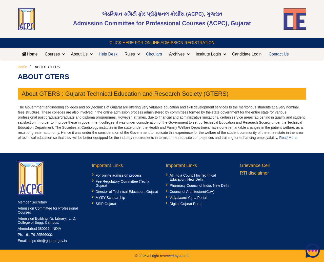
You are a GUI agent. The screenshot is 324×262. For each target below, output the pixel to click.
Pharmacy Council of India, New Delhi (199, 185)
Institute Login (208, 54)
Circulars (154, 54)
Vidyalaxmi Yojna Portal (188, 197)
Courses (52, 54)
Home (29, 54)
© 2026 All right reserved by (157, 256)
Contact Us (279, 54)
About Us (79, 54)
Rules (130, 54)
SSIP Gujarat (106, 203)
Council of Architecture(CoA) (192, 191)
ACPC (184, 256)
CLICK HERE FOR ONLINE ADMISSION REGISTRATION (162, 43)
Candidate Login (247, 54)
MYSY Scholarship (110, 197)
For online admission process (119, 175)
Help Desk (108, 54)
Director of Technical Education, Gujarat (127, 191)
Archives (177, 54)
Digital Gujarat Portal (186, 203)
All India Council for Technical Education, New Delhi (193, 177)
